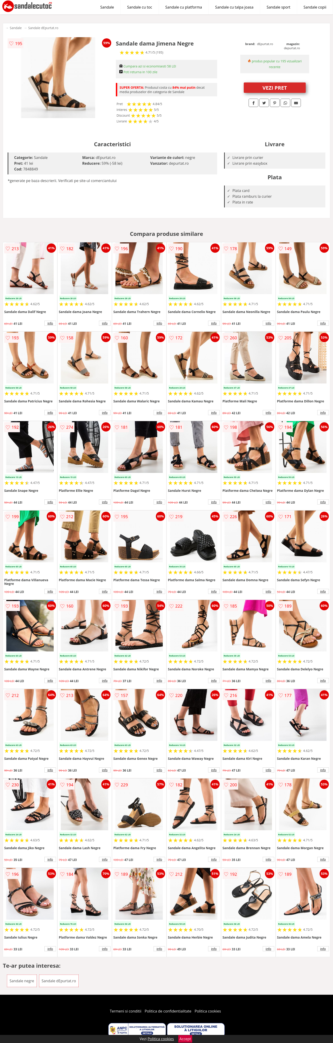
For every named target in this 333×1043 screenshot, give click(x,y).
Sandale (107, 7)
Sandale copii (315, 7)
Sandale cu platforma (183, 7)
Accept (185, 1038)
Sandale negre (21, 980)
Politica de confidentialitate (168, 1011)
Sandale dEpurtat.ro (43, 28)
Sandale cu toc (139, 7)
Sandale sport (278, 7)
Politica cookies (208, 1011)
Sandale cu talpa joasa (234, 7)
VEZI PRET (274, 87)
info (50, 323)
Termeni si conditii (126, 1011)
